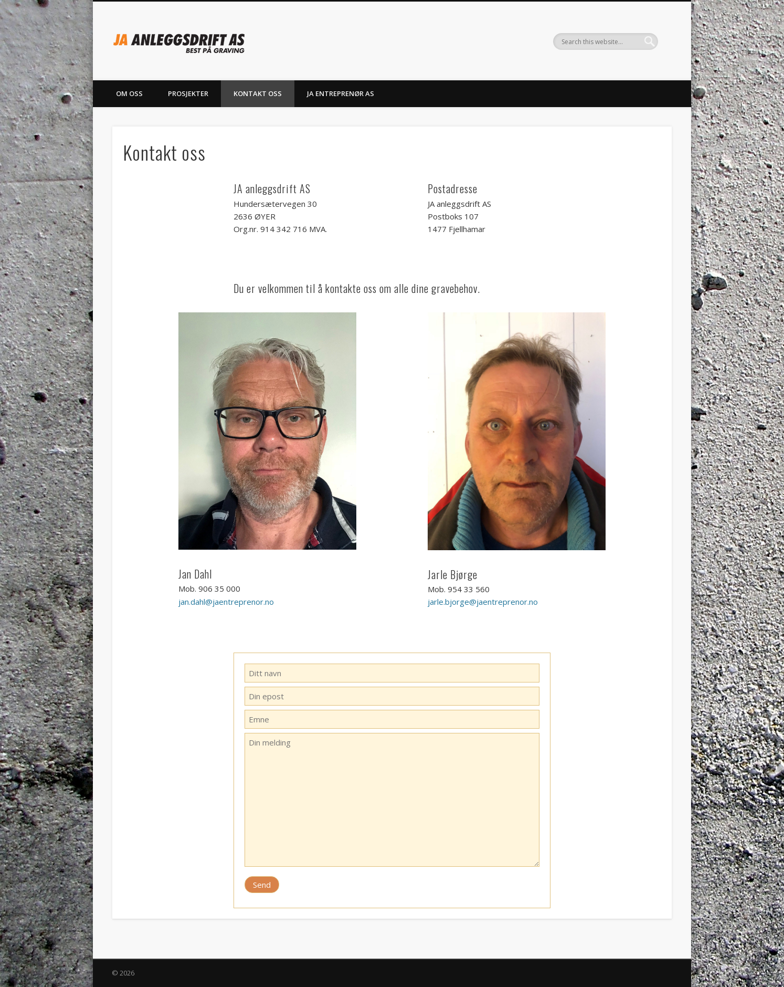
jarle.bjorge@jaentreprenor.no (483, 601)
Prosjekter (188, 93)
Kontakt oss (258, 93)
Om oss (129, 93)
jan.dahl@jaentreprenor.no (226, 601)
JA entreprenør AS (340, 93)
